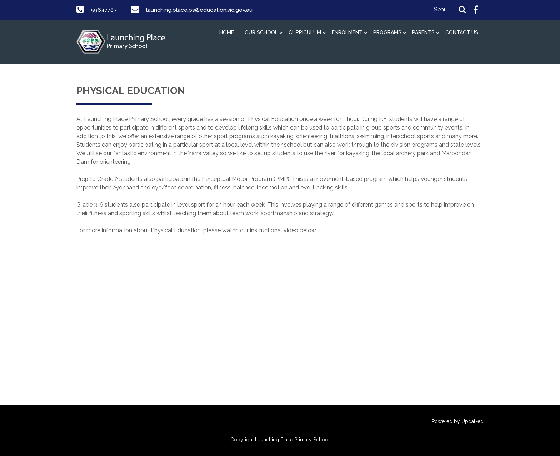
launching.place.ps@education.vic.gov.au (200, 9)
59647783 (104, 9)
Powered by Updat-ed (458, 421)
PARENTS (423, 32)
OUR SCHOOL (261, 32)
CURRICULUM (305, 32)
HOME (226, 32)
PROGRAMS (387, 32)
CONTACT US (461, 32)
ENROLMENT (347, 32)
